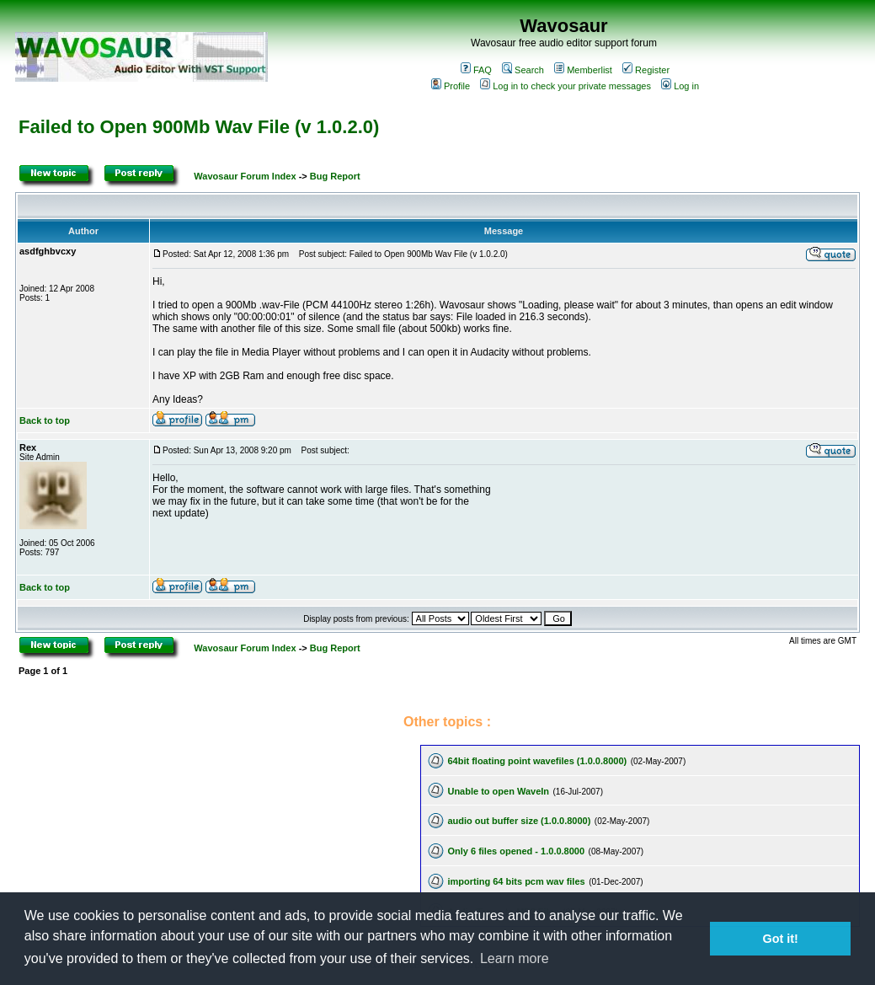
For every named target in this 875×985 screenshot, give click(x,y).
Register (646, 70)
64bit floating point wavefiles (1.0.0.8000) (537, 761)
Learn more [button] (514, 958)
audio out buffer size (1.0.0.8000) (518, 821)
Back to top (44, 420)
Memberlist (583, 70)
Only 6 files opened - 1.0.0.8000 (515, 851)
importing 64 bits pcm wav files (515, 881)
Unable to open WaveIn (498, 791)
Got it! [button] (780, 938)
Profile (450, 86)
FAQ (476, 70)
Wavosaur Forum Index (245, 176)
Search (523, 70)
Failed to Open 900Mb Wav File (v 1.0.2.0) (199, 126)
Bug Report (335, 176)
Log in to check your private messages (565, 86)
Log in (680, 86)
